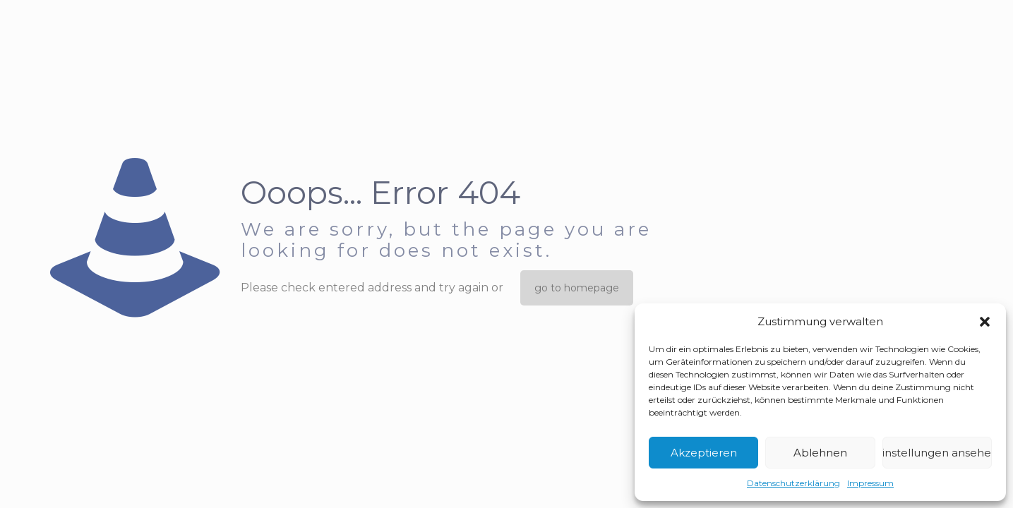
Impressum (870, 483)
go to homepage (576, 288)
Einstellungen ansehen (937, 452)
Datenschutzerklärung (793, 483)
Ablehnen (820, 452)
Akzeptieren (704, 452)
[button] (985, 322)
